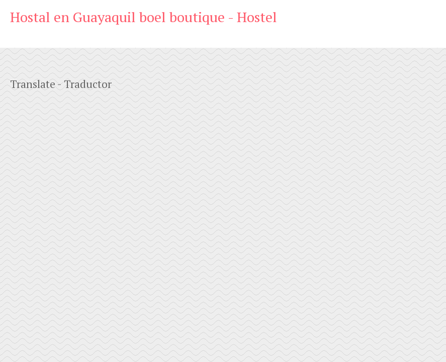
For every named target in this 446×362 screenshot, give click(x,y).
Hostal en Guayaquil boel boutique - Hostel (143, 17)
